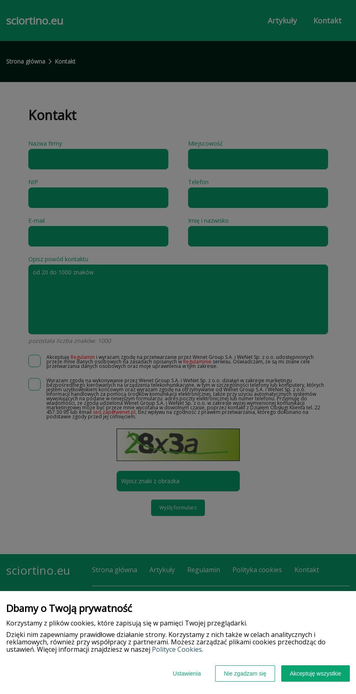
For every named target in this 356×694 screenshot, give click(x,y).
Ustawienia (187, 673)
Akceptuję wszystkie (315, 673)
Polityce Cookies (177, 649)
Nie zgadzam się (245, 673)
